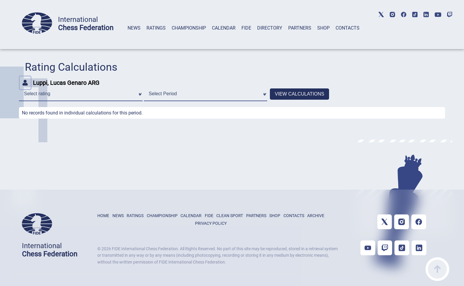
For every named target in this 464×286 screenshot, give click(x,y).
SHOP (323, 28)
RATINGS (156, 28)
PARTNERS (299, 28)
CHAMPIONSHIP (189, 28)
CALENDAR (224, 28)
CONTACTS (348, 28)
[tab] (134, 35)
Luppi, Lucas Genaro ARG (59, 82)
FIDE (246, 28)
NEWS (134, 28)
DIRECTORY (269, 28)
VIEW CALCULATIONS (299, 93)
